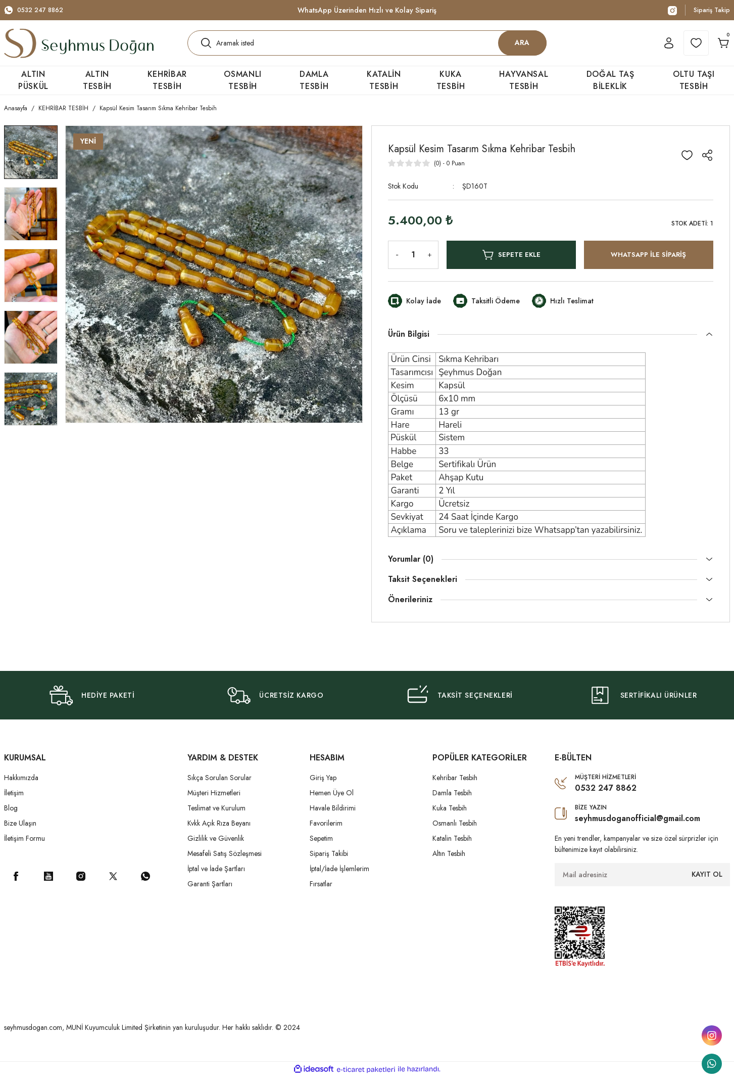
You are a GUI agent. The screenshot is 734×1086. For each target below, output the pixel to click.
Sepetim (321, 847)
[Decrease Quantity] (395, 264)
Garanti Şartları (209, 893)
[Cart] (717, 47)
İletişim (14, 802)
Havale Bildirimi (333, 817)
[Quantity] (413, 264)
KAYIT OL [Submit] (707, 883)
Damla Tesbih (452, 802)
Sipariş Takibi (329, 862)
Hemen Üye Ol (332, 802)
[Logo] (79, 47)
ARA (522, 47)
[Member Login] (650, 47)
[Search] (367, 47)
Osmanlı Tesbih (454, 832)
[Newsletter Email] (642, 883)
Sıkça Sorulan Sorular (219, 787)
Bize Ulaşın (20, 832)
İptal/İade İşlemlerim (339, 878)
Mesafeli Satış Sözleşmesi (224, 862)
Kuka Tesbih (449, 817)
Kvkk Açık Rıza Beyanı (219, 832)
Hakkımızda (21, 787)
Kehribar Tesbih (454, 787)
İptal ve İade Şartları (216, 878)
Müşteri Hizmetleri (213, 802)
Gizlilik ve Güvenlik (215, 847)
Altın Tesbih (448, 862)
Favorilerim (326, 832)
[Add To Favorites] (687, 164)
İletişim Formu (24, 847)
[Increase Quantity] (431, 264)
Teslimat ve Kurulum (216, 817)
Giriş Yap (323, 787)
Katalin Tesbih (452, 847)
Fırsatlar (321, 893)
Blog (11, 817)
